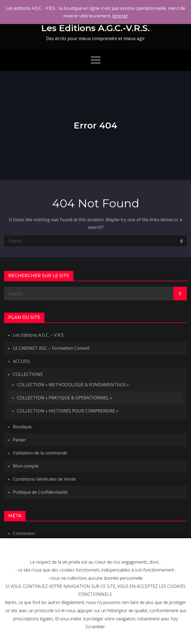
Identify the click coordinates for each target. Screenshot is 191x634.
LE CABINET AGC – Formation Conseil (51, 348)
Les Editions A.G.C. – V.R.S (38, 335)
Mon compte (26, 466)
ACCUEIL (22, 361)
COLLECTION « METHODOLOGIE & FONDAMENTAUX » (73, 385)
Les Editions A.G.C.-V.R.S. (95, 28)
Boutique (22, 427)
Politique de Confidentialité (40, 492)
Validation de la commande (40, 453)
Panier (19, 440)
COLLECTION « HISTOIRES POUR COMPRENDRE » (67, 411)
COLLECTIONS (28, 374)
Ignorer (120, 16)
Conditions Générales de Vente (44, 479)
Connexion (24, 533)
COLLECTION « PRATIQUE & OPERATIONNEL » (64, 398)
